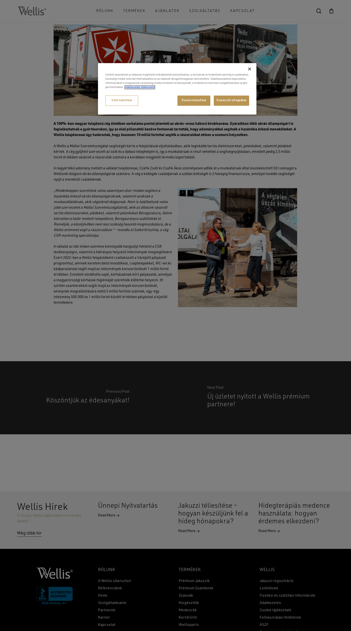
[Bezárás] (249, 69)
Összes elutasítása (194, 100)
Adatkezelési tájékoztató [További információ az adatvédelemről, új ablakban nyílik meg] (140, 87)
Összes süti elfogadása (231, 100)
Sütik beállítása (121, 100)
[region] (177, 89)
